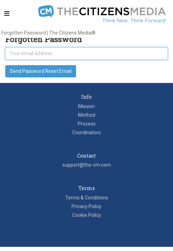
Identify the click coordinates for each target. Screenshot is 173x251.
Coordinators (86, 132)
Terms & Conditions (86, 197)
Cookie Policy (86, 215)
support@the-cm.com (86, 165)
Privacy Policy (86, 206)
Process (87, 124)
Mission (86, 106)
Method (86, 115)
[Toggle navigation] (7, 13)
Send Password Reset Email (41, 71)
